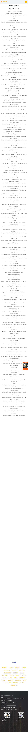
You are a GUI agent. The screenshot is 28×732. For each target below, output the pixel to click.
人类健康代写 (18, 680)
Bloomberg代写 (14, 685)
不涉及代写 (4, 680)
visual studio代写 (6, 670)
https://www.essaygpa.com (10, 707)
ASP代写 (11, 667)
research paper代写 (7, 682)
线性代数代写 (5, 675)
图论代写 (24, 675)
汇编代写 (24, 667)
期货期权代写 (17, 667)
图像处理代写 (14, 670)
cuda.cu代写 (22, 672)
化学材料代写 (22, 670)
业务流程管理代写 (7, 672)
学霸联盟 (14, 662)
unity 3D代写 (10, 680)
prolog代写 (12, 675)
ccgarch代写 (15, 672)
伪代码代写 (15, 682)
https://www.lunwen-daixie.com (11, 702)
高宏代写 (24, 680)
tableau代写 (22, 682)
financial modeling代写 (7, 677)
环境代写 (15, 677)
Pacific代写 (18, 675)
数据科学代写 (22, 677)
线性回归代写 (4, 667)
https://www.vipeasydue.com (11, 705)
